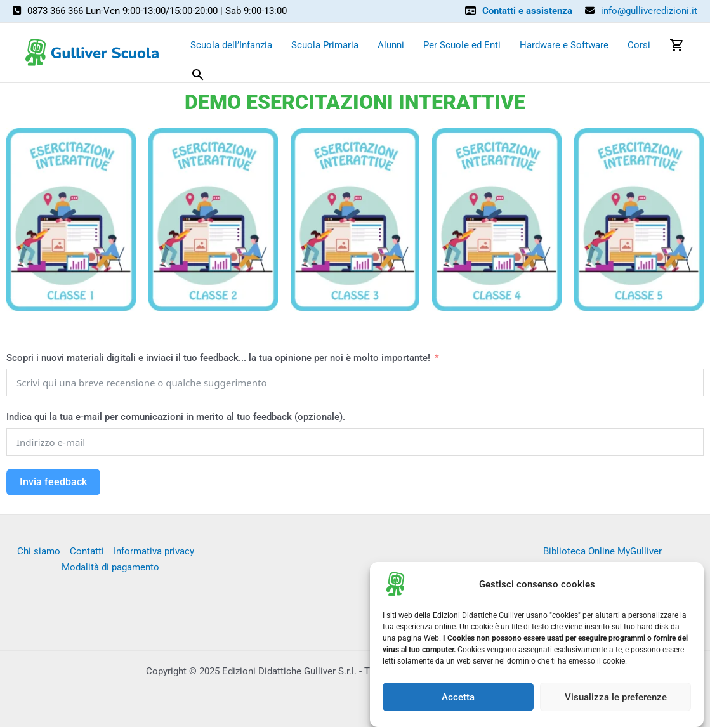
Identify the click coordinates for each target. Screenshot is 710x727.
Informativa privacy (154, 551)
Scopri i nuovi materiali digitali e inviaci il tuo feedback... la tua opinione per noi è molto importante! (219, 358)
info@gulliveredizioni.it (649, 10)
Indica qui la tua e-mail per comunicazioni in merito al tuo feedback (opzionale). (175, 416)
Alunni (391, 45)
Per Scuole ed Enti (462, 45)
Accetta (458, 701)
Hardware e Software (564, 45)
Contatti (87, 551)
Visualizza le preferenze (616, 701)
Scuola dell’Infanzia (231, 45)
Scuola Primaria (324, 45)
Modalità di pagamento (110, 567)
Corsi (639, 45)
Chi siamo (38, 551)
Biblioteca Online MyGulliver (602, 551)
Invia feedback (53, 482)
